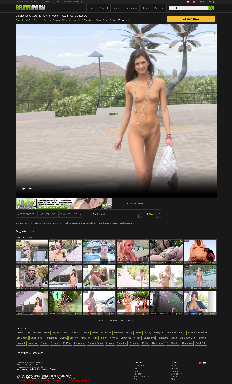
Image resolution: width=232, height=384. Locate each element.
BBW (95, 332)
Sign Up (211, 1)
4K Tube (55, 2)
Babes (202, 338)
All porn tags (123, 20)
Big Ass (73, 338)
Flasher (113, 20)
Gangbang (149, 338)
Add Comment (48, 214)
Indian (104, 338)
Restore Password (143, 376)
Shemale (118, 332)
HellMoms (44, 2)
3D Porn (67, 343)
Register (138, 373)
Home (92, 7)
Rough (44, 343)
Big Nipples (173, 343)
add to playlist (26, 214)
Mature (191, 332)
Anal (95, 338)
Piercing (72, 20)
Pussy (148, 332)
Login (201, 1)
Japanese (126, 338)
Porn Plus (159, 7)
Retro (174, 338)
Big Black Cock (188, 338)
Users (137, 368)
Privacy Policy (64, 376)
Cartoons (75, 332)
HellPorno (67, 2)
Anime (86, 332)
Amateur (56, 20)
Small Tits (82, 20)
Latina (63, 338)
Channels (175, 379)
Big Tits (57, 332)
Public (105, 20)
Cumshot (122, 343)
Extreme (55, 343)
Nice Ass (202, 332)
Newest (104, 7)
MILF (47, 332)
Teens (20, 332)
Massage (33, 343)
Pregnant (134, 343)
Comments (139, 365)
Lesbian (37, 332)
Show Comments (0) (71, 214)
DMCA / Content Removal (37, 376)
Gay (28, 332)
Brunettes (38, 20)
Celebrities (36, 338)
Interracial (79, 343)
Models (145, 7)
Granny (114, 338)
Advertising (35, 369)
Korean (110, 343)
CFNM (137, 338)
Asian (138, 332)
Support (20, 376)
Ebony (129, 332)
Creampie (171, 332)
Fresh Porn (79, 2)
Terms (53, 376)
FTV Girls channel (136, 204)
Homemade (51, 338)
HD (65, 332)
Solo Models (26, 20)
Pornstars (163, 338)
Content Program (49, 369)
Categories (131, 7)
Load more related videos (116, 320)
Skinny (65, 20)
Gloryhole (187, 343)
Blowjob (158, 332)
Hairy (181, 332)
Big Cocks (22, 338)
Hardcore (106, 332)
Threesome (158, 343)
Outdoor (47, 20)
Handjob (21, 343)
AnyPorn (33, 2)
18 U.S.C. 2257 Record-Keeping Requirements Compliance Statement (47, 378)
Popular (117, 7)
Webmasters (22, 369)
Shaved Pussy (94, 20)
